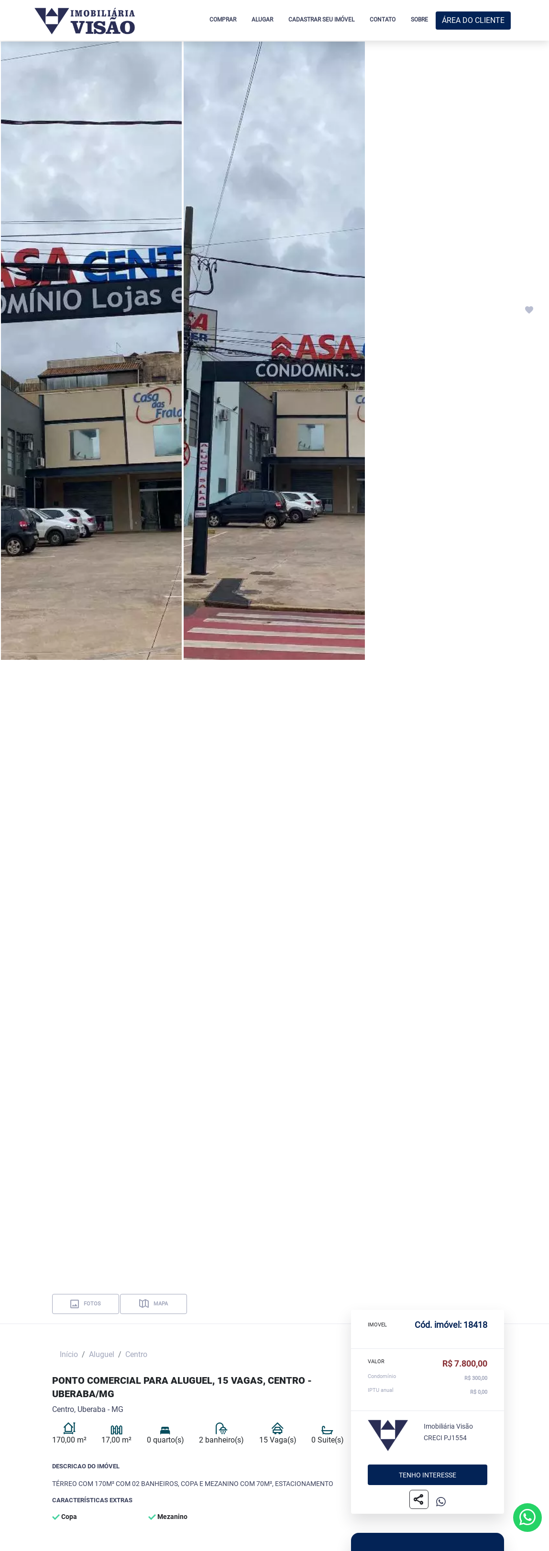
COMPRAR (222, 19)
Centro (136, 1354)
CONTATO (382, 19)
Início (69, 1354)
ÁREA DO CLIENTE (473, 20)
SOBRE (419, 19)
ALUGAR (262, 19)
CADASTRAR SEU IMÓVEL (321, 19)
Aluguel (101, 1354)
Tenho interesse (427, 1474)
